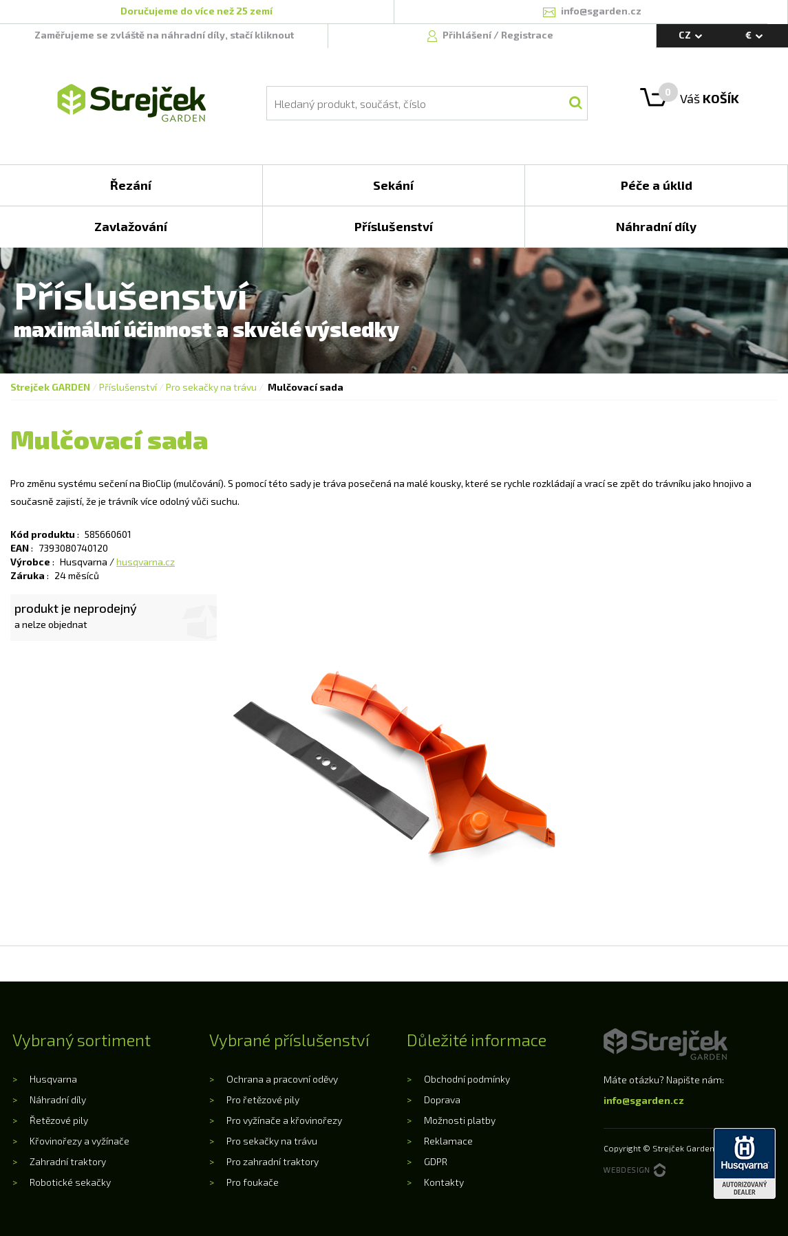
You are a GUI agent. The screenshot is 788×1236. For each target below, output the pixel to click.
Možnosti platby (460, 1120)
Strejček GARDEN (50, 387)
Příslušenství (128, 387)
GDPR (435, 1161)
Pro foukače (252, 1182)
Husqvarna (53, 1079)
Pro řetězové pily (262, 1099)
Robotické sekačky (70, 1182)
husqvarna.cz (145, 561)
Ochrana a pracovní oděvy (282, 1079)
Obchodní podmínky (467, 1079)
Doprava (442, 1099)
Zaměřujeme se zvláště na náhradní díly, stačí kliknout (164, 35)
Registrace (527, 35)
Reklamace (448, 1141)
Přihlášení (468, 35)
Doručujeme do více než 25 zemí (196, 11)
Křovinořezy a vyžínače (79, 1141)
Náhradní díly (58, 1099)
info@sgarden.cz (644, 1100)
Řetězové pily (59, 1120)
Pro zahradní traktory (272, 1161)
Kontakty (444, 1182)
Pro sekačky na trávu (211, 387)
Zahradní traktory (68, 1161)
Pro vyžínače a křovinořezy (284, 1120)
